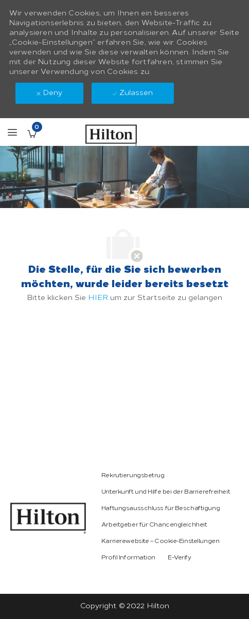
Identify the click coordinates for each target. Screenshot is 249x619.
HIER (98, 297)
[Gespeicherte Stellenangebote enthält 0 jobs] (32, 133)
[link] (48, 518)
